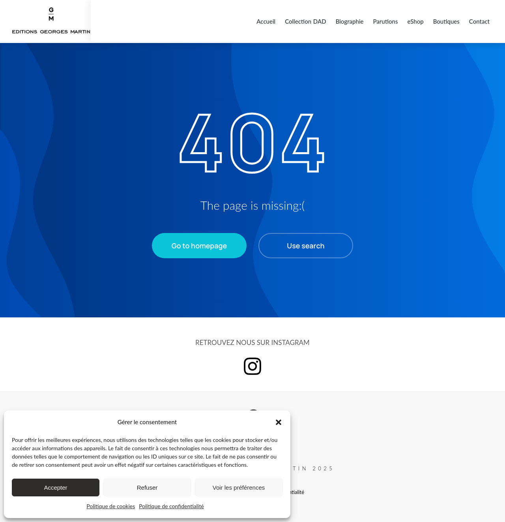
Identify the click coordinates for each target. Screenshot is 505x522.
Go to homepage (199, 242)
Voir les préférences (239, 487)
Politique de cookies (110, 506)
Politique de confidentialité (171, 506)
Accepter (55, 487)
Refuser (147, 487)
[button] (278, 422)
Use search (305, 242)
